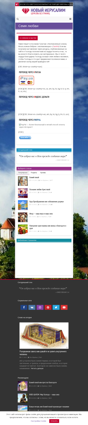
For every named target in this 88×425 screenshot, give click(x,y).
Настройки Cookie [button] (38, 421)
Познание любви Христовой (39, 189)
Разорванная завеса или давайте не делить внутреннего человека (43, 353)
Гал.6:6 (56, 46)
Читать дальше (37, 368)
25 (51, 204)
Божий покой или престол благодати (43, 382)
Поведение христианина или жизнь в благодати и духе (47, 227)
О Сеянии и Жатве (28, 38)
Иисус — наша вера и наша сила (41, 213)
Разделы (34, 173)
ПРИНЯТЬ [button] (54, 421)
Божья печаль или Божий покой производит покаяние (49, 406)
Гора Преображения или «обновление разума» (46, 201)
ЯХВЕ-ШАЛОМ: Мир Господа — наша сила (44, 394)
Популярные (22, 173)
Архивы (43, 173)
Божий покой (34, 177)
